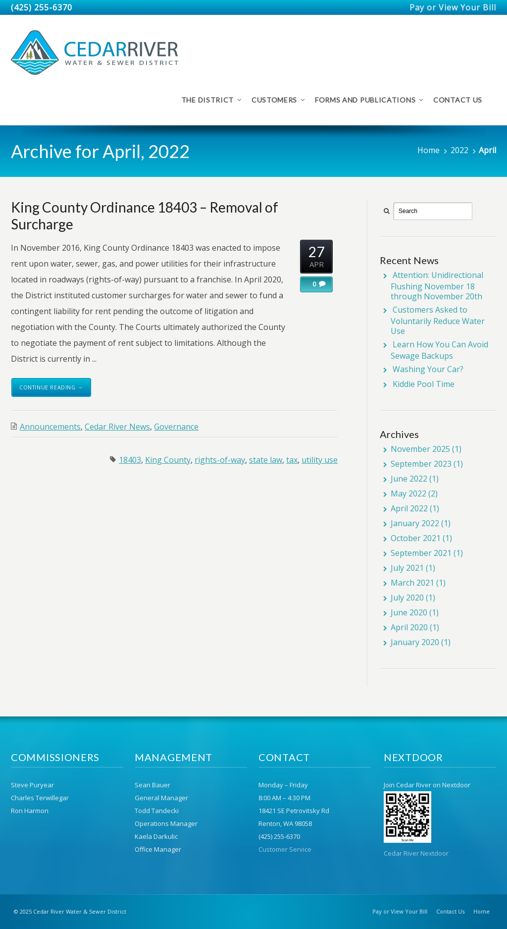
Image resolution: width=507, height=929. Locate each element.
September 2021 (421, 552)
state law (265, 459)
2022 (459, 150)
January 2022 (415, 523)
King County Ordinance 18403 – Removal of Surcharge (144, 215)
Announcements (50, 426)
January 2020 (415, 642)
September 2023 (421, 463)
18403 (130, 459)
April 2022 (409, 508)
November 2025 (420, 448)
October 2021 (416, 538)
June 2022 (409, 478)
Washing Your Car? (428, 369)
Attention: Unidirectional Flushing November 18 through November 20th (437, 286)
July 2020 (407, 597)
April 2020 (409, 627)
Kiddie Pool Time (424, 384)
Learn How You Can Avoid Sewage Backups (439, 350)
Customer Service (284, 849)
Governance (176, 426)
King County (168, 459)
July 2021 (407, 567)
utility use (320, 459)
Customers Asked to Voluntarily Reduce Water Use (438, 320)
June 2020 (409, 612)
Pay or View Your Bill (452, 7)
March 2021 (412, 582)
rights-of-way (220, 459)
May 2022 (408, 493)
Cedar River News (117, 426)
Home (428, 150)
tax (292, 459)
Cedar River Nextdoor (416, 853)
